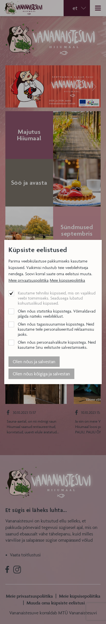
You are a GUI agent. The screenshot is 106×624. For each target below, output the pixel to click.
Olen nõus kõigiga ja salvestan (41, 373)
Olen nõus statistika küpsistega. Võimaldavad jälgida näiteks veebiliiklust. (57, 314)
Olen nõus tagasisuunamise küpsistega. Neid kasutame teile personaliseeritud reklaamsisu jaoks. (56, 329)
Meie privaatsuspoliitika (28, 280)
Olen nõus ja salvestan (34, 361)
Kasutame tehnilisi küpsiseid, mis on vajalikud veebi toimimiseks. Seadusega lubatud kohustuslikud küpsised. (57, 298)
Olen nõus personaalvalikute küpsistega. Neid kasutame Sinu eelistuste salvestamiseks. (57, 345)
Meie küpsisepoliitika (67, 280)
